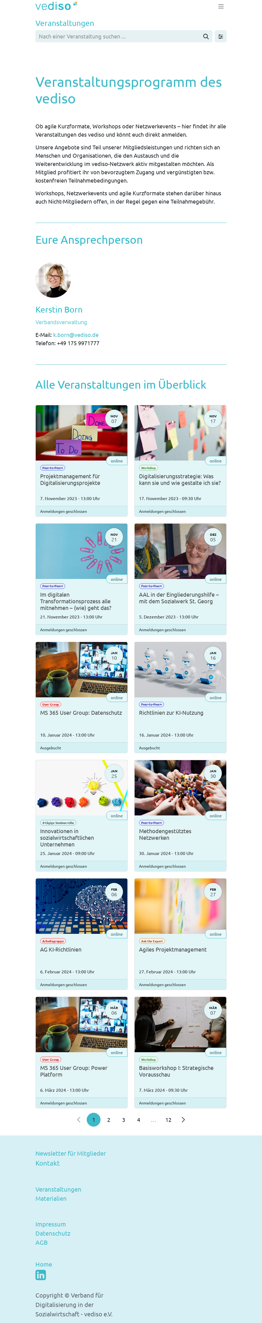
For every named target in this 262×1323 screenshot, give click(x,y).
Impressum (50, 1224)
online (117, 460)
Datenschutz (52, 1233)
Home (43, 1264)
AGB (41, 1242)
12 (168, 1119)
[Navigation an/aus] (221, 6)
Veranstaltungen (58, 1189)
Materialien (51, 1198)
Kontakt (47, 1163)
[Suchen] (206, 36)
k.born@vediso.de (76, 334)
